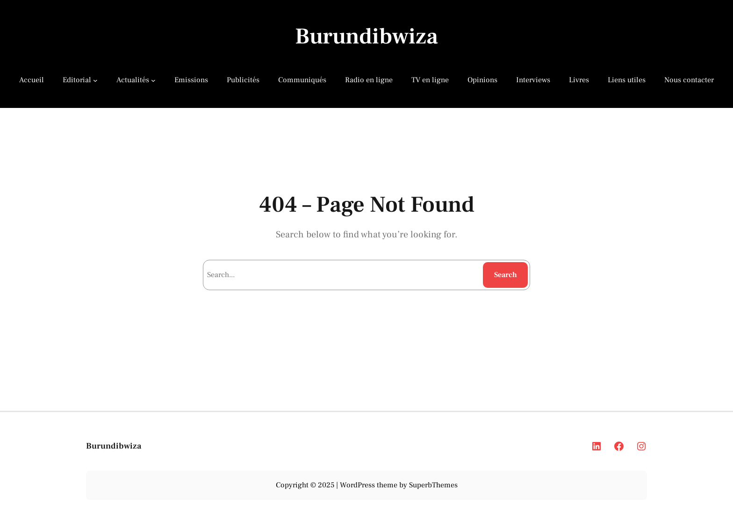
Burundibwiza (366, 36)
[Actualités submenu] (153, 80)
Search (505, 274)
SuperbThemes (433, 485)
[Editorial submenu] (95, 80)
